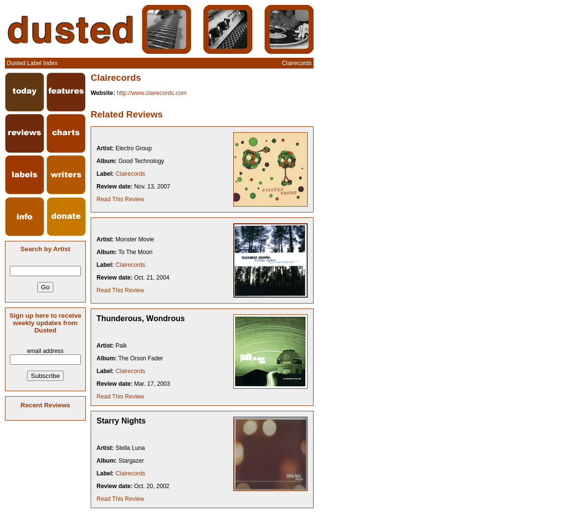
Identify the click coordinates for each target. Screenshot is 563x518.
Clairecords (131, 173)
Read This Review (120, 199)
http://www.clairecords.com (152, 93)
